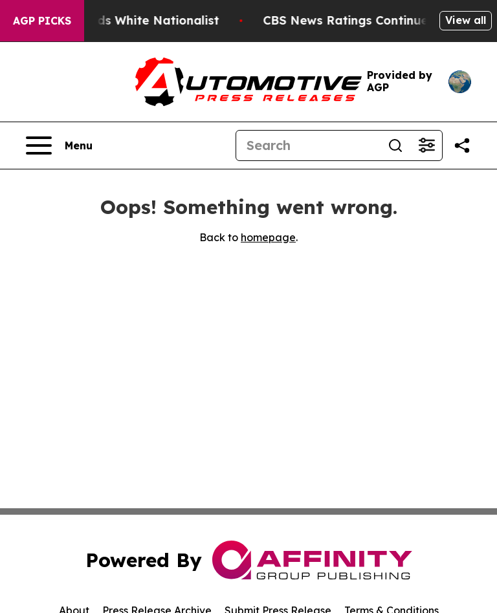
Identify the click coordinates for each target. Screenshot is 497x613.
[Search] (308, 145)
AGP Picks (42, 20)
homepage (268, 237)
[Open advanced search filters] (426, 145)
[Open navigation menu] (59, 145)
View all (465, 20)
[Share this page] (462, 145)
